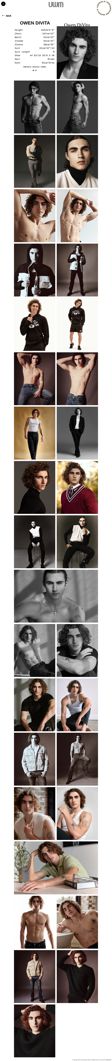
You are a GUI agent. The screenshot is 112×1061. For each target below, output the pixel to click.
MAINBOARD (108, 1059)
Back (6, 16)
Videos (43, 67)
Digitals (35, 67)
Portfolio (27, 67)
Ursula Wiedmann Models (56, 4)
